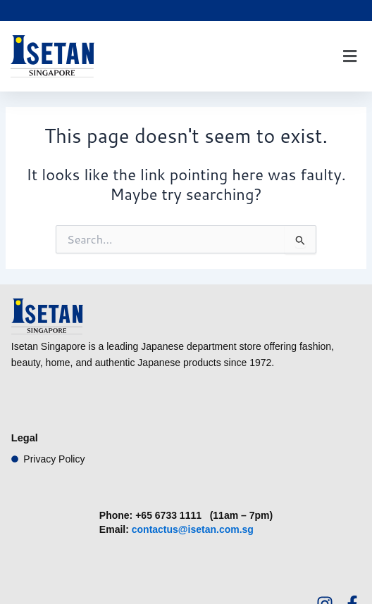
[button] (349, 57)
